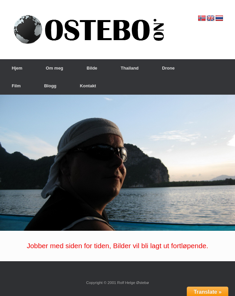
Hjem (17, 68)
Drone (168, 68)
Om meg (54, 68)
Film (16, 85)
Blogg (50, 85)
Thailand (130, 68)
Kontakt (88, 85)
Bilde (92, 68)
